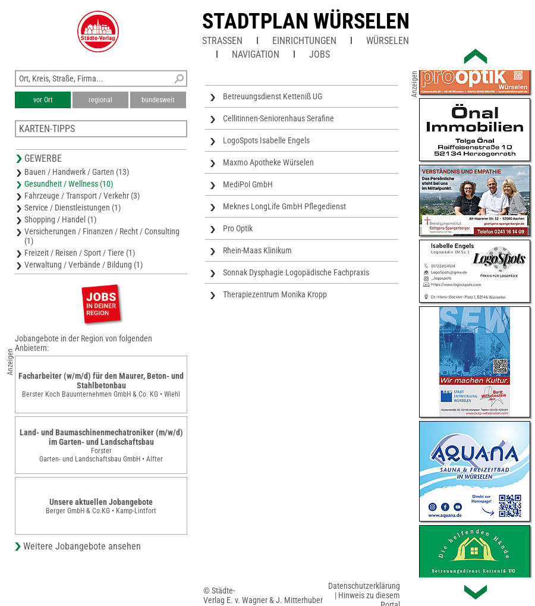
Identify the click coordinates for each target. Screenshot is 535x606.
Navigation (255, 54)
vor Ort (43, 100)
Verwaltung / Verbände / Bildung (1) (83, 264)
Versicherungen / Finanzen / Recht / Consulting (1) (102, 236)
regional (100, 100)
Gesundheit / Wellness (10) (68, 184)
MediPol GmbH (248, 184)
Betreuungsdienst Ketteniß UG (272, 96)
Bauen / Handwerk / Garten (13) (76, 172)
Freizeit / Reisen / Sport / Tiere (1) (79, 253)
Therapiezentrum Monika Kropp (275, 294)
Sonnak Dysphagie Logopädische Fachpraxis (296, 272)
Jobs (319, 54)
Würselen (387, 40)
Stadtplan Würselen (306, 21)
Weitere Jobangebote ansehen (82, 546)
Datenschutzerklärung (364, 586)
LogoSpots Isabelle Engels (266, 140)
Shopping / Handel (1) (60, 219)
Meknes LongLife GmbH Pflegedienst (284, 206)
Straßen (222, 40)
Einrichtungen (304, 40)
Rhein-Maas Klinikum (257, 250)
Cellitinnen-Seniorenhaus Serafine (278, 118)
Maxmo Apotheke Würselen (268, 162)
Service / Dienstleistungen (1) (72, 207)
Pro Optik (238, 228)
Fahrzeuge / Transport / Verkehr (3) (82, 195)
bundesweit (158, 100)
